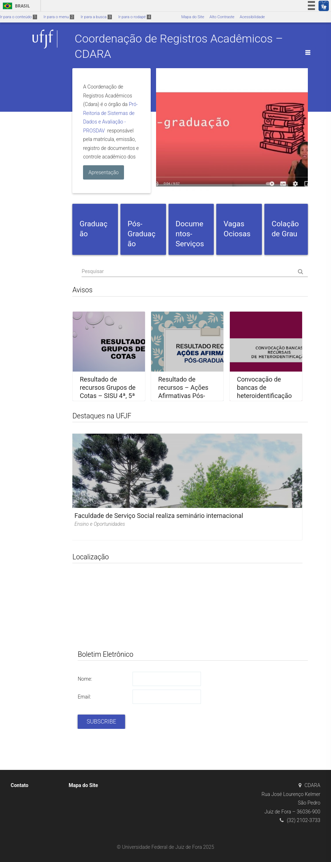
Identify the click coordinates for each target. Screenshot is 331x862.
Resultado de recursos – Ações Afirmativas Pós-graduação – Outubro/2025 (183, 395)
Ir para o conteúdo (18, 17)
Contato (20, 785)
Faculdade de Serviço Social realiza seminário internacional (158, 515)
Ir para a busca (96, 17)
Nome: (85, 679)
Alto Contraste (222, 17)
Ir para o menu (58, 17)
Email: (84, 697)
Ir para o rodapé (134, 17)
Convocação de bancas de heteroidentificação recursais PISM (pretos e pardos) (264, 395)
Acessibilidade (252, 17)
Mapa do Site (192, 17)
